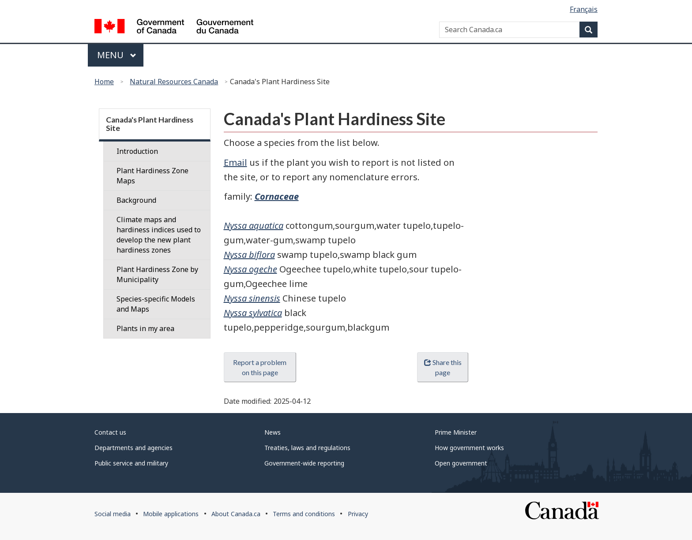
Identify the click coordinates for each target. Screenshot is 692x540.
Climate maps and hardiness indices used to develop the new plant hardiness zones (159, 235)
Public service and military (131, 463)
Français (584, 9)
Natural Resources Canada (174, 81)
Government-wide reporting (304, 463)
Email (235, 162)
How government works (469, 447)
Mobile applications (171, 514)
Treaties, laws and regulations (307, 447)
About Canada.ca (235, 514)
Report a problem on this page (259, 367)
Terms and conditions (304, 514)
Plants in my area (145, 328)
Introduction (137, 151)
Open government (461, 463)
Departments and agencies (133, 447)
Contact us (110, 432)
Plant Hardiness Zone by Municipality (157, 274)
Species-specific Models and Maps (156, 304)
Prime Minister (456, 432)
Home (104, 81)
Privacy (358, 514)
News (272, 432)
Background (136, 200)
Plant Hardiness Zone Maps (152, 176)
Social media (112, 514)
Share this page (443, 367)
